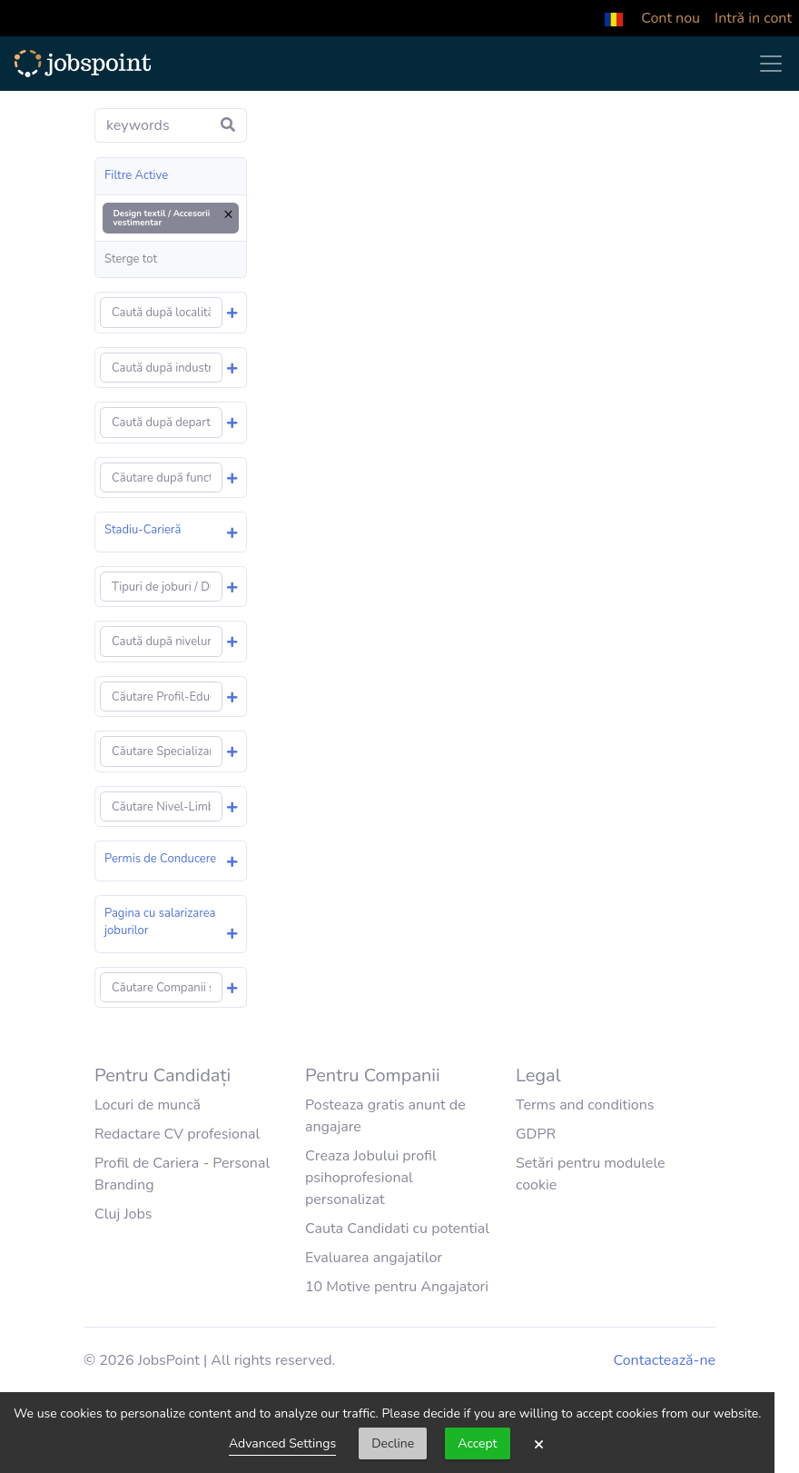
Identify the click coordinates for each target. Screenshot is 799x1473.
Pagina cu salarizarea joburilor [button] (160, 922)
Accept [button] (477, 1443)
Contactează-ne (664, 1360)
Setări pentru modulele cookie (591, 1174)
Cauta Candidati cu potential (397, 1229)
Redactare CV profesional (177, 1134)
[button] (613, 18)
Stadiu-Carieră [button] (142, 530)
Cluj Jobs (123, 1214)
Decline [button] (392, 1443)
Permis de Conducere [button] (160, 859)
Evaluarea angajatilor (373, 1258)
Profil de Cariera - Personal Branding (182, 1174)
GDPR (536, 1134)
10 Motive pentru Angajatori (396, 1287)
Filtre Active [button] (136, 175)
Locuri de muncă (147, 1105)
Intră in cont (753, 18)
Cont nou (670, 18)
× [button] (539, 1444)
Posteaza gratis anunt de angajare (385, 1116)
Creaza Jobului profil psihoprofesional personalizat (371, 1177)
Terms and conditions (585, 1105)
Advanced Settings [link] (282, 1443)
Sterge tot (130, 259)
